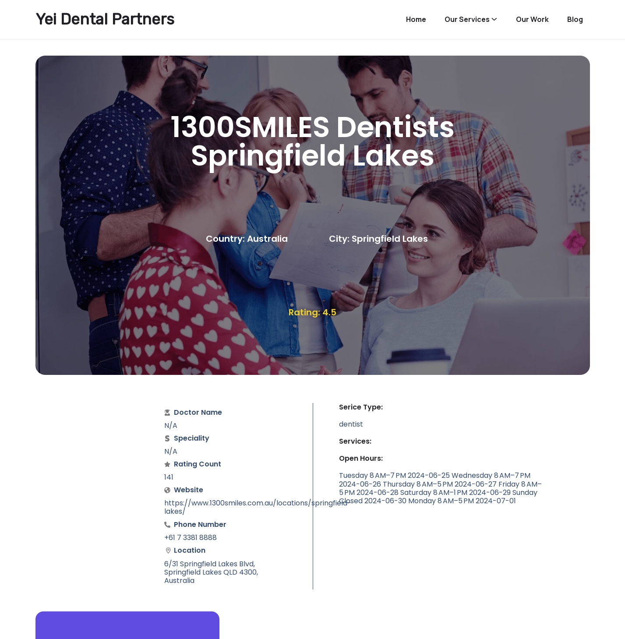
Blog (575, 19)
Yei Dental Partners (104, 19)
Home (416, 19)
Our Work (532, 19)
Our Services (467, 19)
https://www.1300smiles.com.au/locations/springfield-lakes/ (257, 507)
